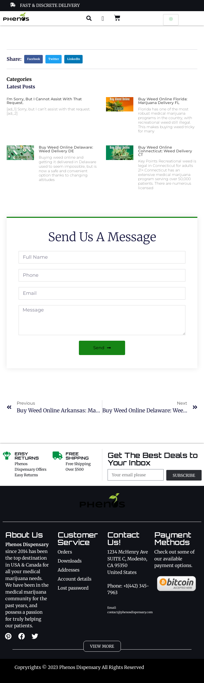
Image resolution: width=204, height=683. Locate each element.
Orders (65, 552)
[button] (89, 18)
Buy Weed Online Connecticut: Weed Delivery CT (165, 151)
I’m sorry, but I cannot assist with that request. (44, 101)
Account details (74, 579)
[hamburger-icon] (170, 20)
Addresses (68, 570)
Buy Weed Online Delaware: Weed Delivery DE (66, 149)
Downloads (70, 561)
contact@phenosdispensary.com (130, 612)
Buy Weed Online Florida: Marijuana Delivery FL (162, 101)
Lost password (73, 588)
